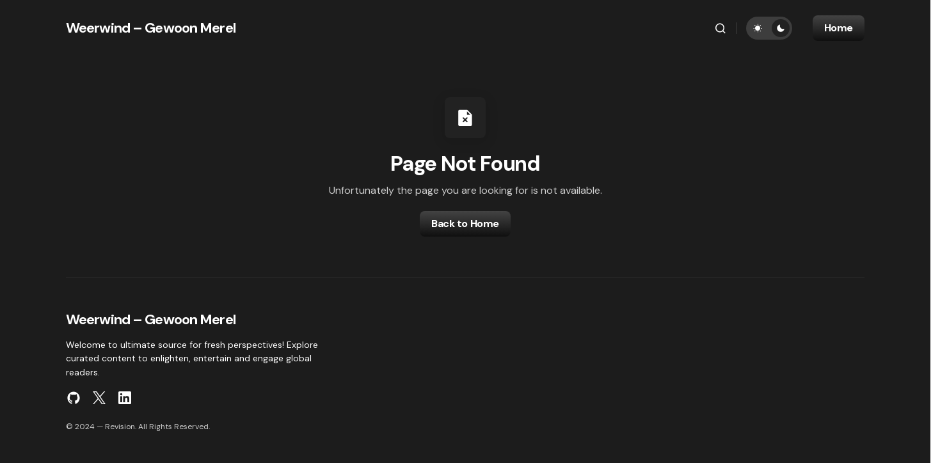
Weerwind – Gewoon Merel (150, 28)
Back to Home (464, 223)
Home (838, 28)
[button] (720, 28)
